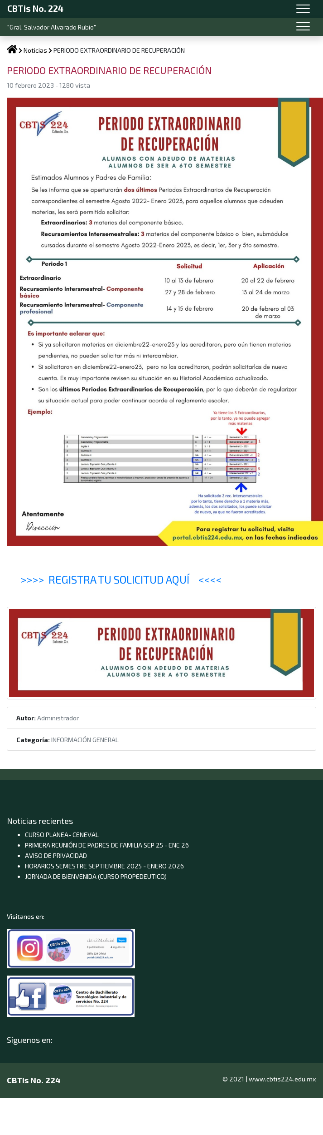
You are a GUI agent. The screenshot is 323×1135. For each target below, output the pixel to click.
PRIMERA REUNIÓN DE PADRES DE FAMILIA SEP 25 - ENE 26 (107, 845)
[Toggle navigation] (303, 9)
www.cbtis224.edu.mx (282, 1079)
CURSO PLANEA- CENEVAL (62, 834)
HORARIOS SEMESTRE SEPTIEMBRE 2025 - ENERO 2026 (104, 866)
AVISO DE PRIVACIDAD (56, 855)
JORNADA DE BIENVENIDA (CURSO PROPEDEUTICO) (96, 876)
